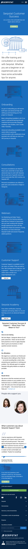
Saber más (6, 278)
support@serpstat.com (8, 274)
